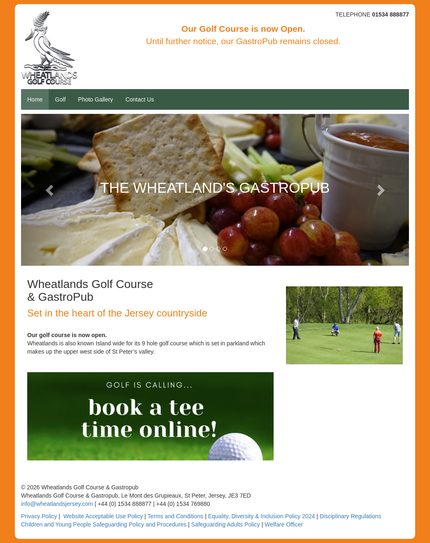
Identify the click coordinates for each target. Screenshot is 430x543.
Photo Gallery (95, 99)
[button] (50, 190)
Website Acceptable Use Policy (103, 516)
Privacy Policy (39, 516)
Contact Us (139, 99)
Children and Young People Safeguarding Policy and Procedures (104, 524)
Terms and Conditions (175, 516)
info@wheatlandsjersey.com (57, 504)
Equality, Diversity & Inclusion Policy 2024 (261, 516)
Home (35, 99)
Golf (60, 99)
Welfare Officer (284, 524)
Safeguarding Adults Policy (225, 524)
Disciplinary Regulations (350, 516)
